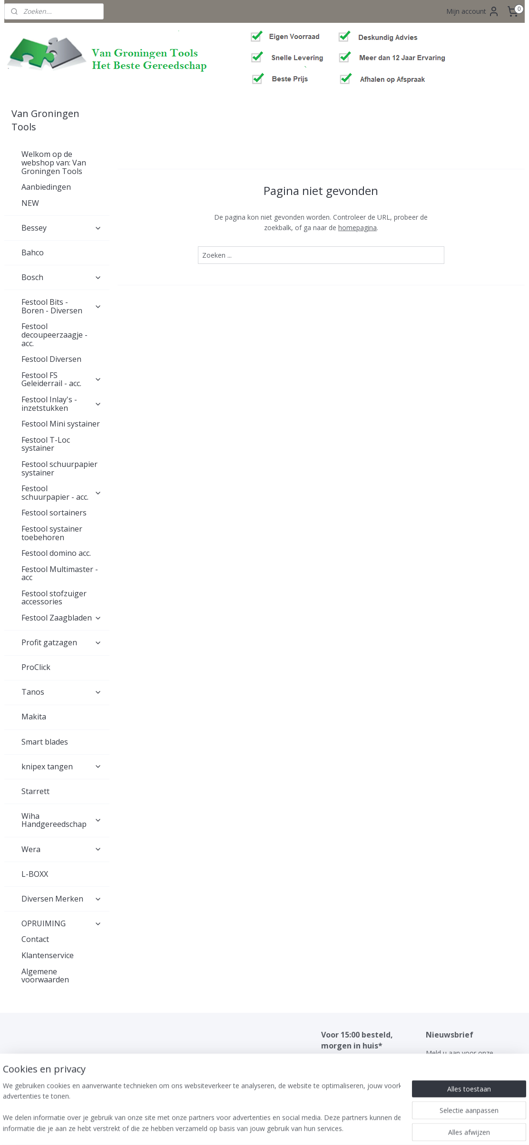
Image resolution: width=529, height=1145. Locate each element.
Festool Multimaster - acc (59, 573)
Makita (33, 716)
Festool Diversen (51, 359)
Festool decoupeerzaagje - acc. (54, 334)
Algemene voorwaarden (45, 975)
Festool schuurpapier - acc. (61, 492)
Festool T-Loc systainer (45, 444)
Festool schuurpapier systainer (59, 468)
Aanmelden (450, 1085)
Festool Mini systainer (60, 423)
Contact (35, 939)
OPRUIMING (61, 923)
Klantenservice (47, 955)
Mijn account (473, 11)
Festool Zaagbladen (61, 617)
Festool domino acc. (56, 553)
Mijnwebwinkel (377, 1127)
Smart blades (44, 742)
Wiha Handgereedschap (61, 820)
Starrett (35, 791)
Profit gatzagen (61, 642)
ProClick (35, 667)
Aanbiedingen (46, 187)
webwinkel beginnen (294, 1127)
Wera (61, 849)
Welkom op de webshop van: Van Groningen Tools (53, 162)
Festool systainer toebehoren (51, 533)
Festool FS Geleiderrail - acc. (61, 379)
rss (257, 1127)
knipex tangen (61, 766)
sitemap (237, 1127)
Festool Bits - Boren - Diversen (61, 306)
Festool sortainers (54, 512)
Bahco (32, 252)
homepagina (357, 227)
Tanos (61, 692)
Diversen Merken (61, 898)
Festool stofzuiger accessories (54, 597)
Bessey (61, 228)
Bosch (61, 277)
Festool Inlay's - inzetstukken (61, 403)
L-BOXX (34, 874)
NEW (30, 203)
